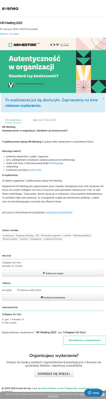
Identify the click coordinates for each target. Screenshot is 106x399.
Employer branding (25, 235)
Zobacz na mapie (9, 33)
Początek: (7, 290)
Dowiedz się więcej (54, 374)
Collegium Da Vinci (11, 314)
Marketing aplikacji (82, 235)
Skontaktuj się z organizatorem (85, 340)
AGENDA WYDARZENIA (59, 212)
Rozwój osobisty (10, 239)
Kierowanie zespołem (51, 235)
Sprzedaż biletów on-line (51, 388)
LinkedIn (67, 235)
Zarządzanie (36, 239)
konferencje (8, 235)
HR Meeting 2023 (11, 23)
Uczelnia (24, 239)
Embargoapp (56, 163)
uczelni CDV (35, 170)
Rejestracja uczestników (78, 388)
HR (37, 235)
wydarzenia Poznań (53, 239)
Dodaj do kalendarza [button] (53, 297)
